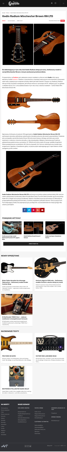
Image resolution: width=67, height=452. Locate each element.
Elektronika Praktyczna (40, 430)
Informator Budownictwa (23, 418)
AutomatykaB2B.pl (39, 428)
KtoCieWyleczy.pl (55, 421)
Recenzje (3, 423)
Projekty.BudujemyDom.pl (24, 414)
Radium (15, 78)
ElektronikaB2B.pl (39, 426)
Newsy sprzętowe (5, 410)
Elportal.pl (37, 432)
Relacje (3, 419)
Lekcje (2, 427)
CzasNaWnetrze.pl (22, 422)
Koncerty (3, 417)
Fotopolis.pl (54, 413)
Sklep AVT (49, 446)
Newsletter (3, 435)
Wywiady (3, 421)
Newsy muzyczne (5, 415)
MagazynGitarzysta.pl (40, 414)
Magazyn (3, 431)
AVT (62, 446)
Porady (2, 429)
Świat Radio (37, 434)
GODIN (62, 21)
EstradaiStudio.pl (39, 418)
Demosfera (3, 425)
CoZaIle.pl (20, 416)
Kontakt (3, 433)
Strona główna (4, 408)
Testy (2, 412)
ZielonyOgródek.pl (22, 420)
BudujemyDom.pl (22, 412)
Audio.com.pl (38, 412)
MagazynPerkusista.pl (40, 416)
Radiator (15, 80)
